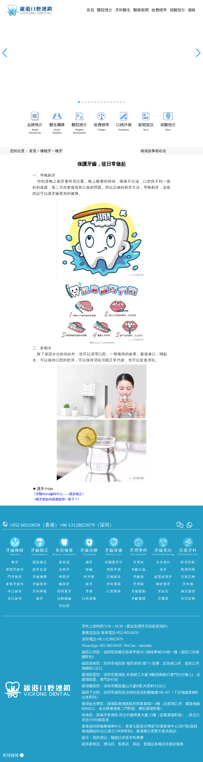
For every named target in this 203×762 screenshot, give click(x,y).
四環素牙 (64, 591)
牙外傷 (188, 584)
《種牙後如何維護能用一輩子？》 (56, 499)
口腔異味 (114, 591)
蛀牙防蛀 (188, 562)
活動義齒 (64, 598)
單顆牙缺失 (15, 569)
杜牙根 (89, 576)
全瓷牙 (64, 569)
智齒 (89, 569)
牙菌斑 (163, 598)
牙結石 (163, 591)
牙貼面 (64, 605)
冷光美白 (163, 562)
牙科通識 (114, 584)
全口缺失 (15, 598)
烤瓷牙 (64, 576)
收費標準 (159, 10)
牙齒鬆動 (138, 591)
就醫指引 (177, 10)
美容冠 (64, 562)
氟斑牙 (64, 584)
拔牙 (89, 584)
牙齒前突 (39, 584)
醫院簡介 (104, 10)
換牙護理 (188, 591)
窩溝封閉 (188, 569)
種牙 (58, 151)
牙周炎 (138, 562)
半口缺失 (15, 591)
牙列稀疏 (39, 591)
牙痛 (89, 591)
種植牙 (45, 151)
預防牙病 (114, 569)
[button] (79, 102)
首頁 (90, 10)
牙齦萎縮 (138, 598)
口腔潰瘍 (89, 598)
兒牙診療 (188, 598)
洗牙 (163, 569)
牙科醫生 (123, 10)
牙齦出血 (138, 569)
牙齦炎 (138, 576)
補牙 (89, 562)
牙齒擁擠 (39, 576)
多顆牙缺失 (15, 584)
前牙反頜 (39, 569)
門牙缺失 (15, 576)
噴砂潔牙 (163, 584)
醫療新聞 (141, 10)
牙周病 (138, 584)
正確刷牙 (114, 576)
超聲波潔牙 (163, 576)
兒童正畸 (188, 576)
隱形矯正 (39, 562)
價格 (192, 10)
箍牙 (39, 598)
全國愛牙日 (114, 562)
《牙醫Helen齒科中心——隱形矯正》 (58, 494)
